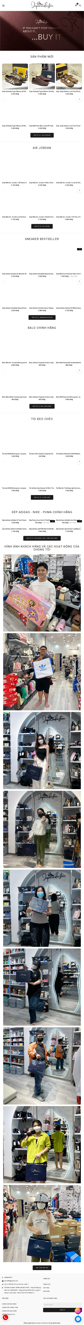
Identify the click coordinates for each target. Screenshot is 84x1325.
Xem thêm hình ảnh (42, 1267)
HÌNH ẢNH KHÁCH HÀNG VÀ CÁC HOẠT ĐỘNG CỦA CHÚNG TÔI (41, 548)
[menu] (15, 5)
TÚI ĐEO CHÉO (42, 419)
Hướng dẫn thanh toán (10, 1307)
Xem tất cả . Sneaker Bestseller (42, 317)
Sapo (58, 1323)
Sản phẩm (46, 1291)
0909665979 (8, 1277)
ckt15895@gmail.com (11, 1281)
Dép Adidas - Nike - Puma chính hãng (42, 512)
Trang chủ (46, 1284)
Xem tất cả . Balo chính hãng (42, 406)
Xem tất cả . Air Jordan (42, 226)
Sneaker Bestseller (42, 239)
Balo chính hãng (42, 327)
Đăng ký (62, 1310)
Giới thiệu (46, 1288)
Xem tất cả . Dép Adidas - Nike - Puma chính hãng (42, 538)
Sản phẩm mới (42, 56)
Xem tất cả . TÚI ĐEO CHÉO (42, 497)
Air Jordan (42, 148)
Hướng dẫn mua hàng (9, 1304)
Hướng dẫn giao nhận (9, 1311)
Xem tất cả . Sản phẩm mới (42, 135)
